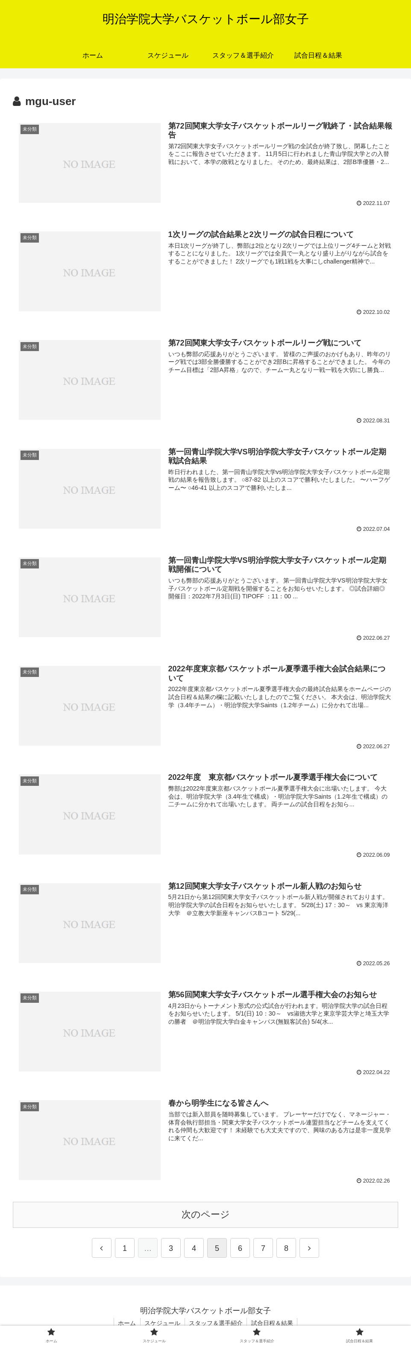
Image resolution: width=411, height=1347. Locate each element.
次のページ (206, 1215)
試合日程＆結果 (273, 1324)
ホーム (126, 1324)
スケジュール (162, 1324)
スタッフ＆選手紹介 (216, 1324)
